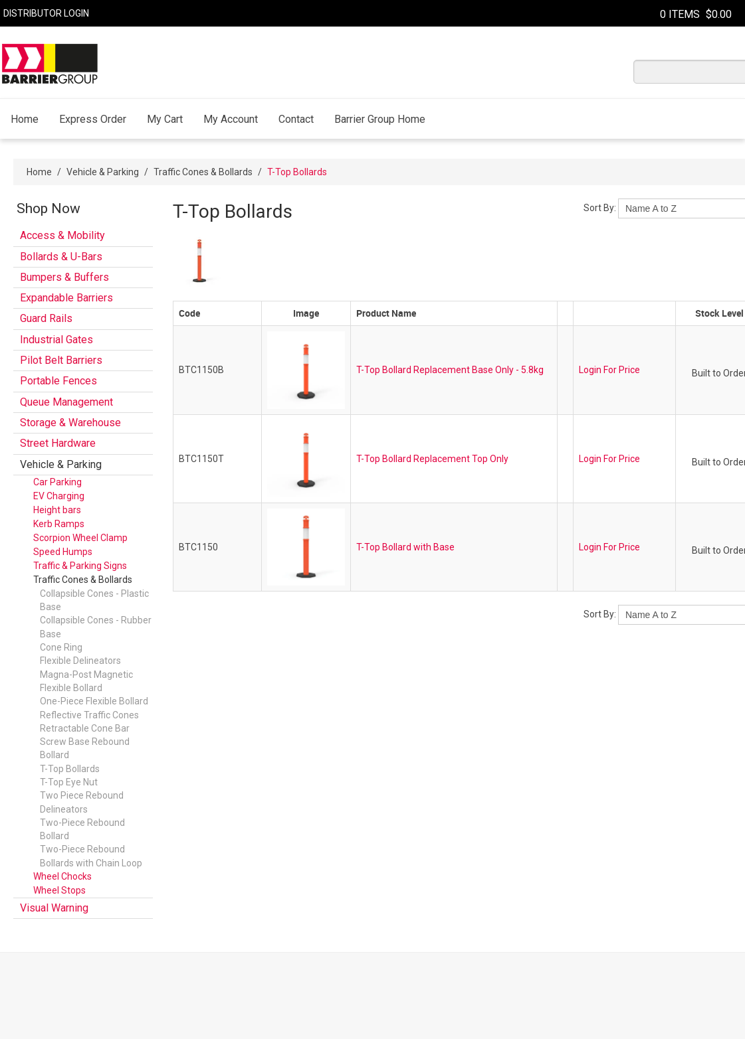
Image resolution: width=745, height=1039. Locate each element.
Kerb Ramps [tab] (58, 524)
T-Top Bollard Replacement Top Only (432, 458)
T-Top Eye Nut (69, 782)
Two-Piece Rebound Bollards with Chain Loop (91, 856)
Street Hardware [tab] (58, 443)
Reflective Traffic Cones (89, 715)
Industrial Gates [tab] (56, 339)
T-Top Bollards (70, 768)
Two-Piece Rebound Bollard (82, 829)
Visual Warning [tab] (54, 908)
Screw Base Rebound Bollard (85, 748)
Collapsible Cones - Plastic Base (94, 600)
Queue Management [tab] (66, 402)
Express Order (92, 119)
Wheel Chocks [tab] (62, 876)
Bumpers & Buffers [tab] (64, 277)
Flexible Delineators (80, 660)
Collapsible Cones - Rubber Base (96, 627)
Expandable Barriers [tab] (66, 297)
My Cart (165, 119)
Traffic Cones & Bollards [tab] (82, 579)
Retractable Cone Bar (85, 728)
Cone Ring (61, 647)
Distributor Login (46, 13)
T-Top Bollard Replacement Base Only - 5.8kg (450, 369)
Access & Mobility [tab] (62, 235)
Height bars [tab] (57, 510)
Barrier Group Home (379, 119)
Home (25, 119)
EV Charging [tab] (58, 496)
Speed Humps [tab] (62, 551)
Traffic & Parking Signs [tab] (80, 565)
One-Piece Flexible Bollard (94, 701)
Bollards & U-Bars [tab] (61, 256)
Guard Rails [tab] (46, 318)
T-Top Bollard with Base (405, 547)
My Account (230, 119)
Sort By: (600, 207)
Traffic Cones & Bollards (203, 172)
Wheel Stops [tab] (59, 890)
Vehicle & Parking (102, 172)
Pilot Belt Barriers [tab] (61, 360)
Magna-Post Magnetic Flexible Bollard (86, 681)
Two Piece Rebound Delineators (82, 802)
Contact (296, 119)
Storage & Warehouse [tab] (70, 422)
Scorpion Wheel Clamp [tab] (80, 537)
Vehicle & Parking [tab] (61, 464)
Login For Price (609, 369)
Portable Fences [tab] (58, 380)
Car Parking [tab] (57, 482)
